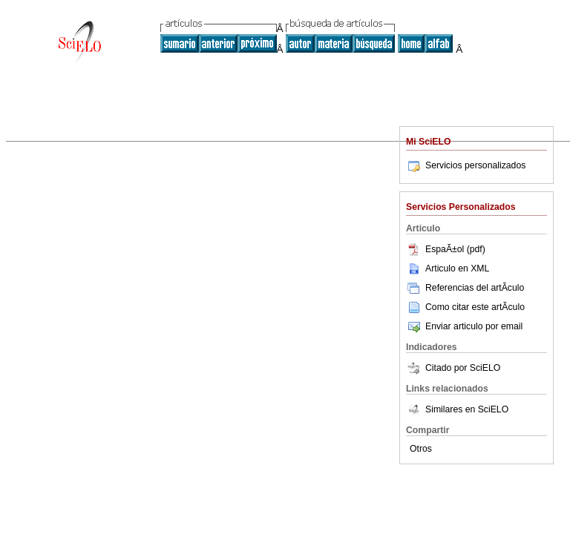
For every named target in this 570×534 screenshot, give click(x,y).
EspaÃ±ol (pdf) (445, 249)
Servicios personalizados (465, 165)
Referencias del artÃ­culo (465, 288)
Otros (421, 449)
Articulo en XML (447, 268)
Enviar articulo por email (464, 326)
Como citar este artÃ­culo (475, 307)
